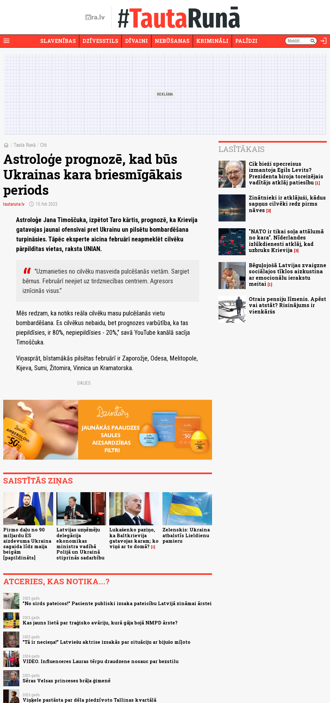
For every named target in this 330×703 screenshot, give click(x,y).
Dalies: (84, 383)
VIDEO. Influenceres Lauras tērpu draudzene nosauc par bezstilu (101, 661)
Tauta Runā (25, 145)
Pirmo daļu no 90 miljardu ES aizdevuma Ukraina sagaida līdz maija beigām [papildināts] (27, 543)
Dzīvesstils (100, 40)
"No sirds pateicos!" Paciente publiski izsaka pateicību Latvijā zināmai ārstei (117, 603)
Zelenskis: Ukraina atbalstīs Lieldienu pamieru (186, 535)
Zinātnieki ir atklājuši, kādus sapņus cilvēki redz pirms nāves (287, 203)
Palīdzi (246, 40)
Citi (43, 145)
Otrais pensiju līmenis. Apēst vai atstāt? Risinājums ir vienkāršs (287, 304)
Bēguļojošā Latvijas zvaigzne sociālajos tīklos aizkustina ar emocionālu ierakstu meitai (287, 274)
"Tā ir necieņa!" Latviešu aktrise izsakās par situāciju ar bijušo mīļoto (106, 642)
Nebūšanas (172, 40)
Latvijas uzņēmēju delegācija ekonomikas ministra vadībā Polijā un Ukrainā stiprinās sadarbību (80, 543)
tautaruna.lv (13, 204)
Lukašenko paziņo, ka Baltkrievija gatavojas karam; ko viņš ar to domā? (134, 538)
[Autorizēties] (323, 40)
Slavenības (58, 40)
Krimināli (212, 40)
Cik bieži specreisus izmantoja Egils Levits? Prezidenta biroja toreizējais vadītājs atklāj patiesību (286, 173)
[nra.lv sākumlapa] (95, 17)
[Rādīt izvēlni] (6, 40)
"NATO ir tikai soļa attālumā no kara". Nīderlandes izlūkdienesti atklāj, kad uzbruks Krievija (286, 240)
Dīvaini (136, 40)
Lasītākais (241, 149)
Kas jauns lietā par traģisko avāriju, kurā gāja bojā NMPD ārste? (100, 623)
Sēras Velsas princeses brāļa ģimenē (67, 681)
